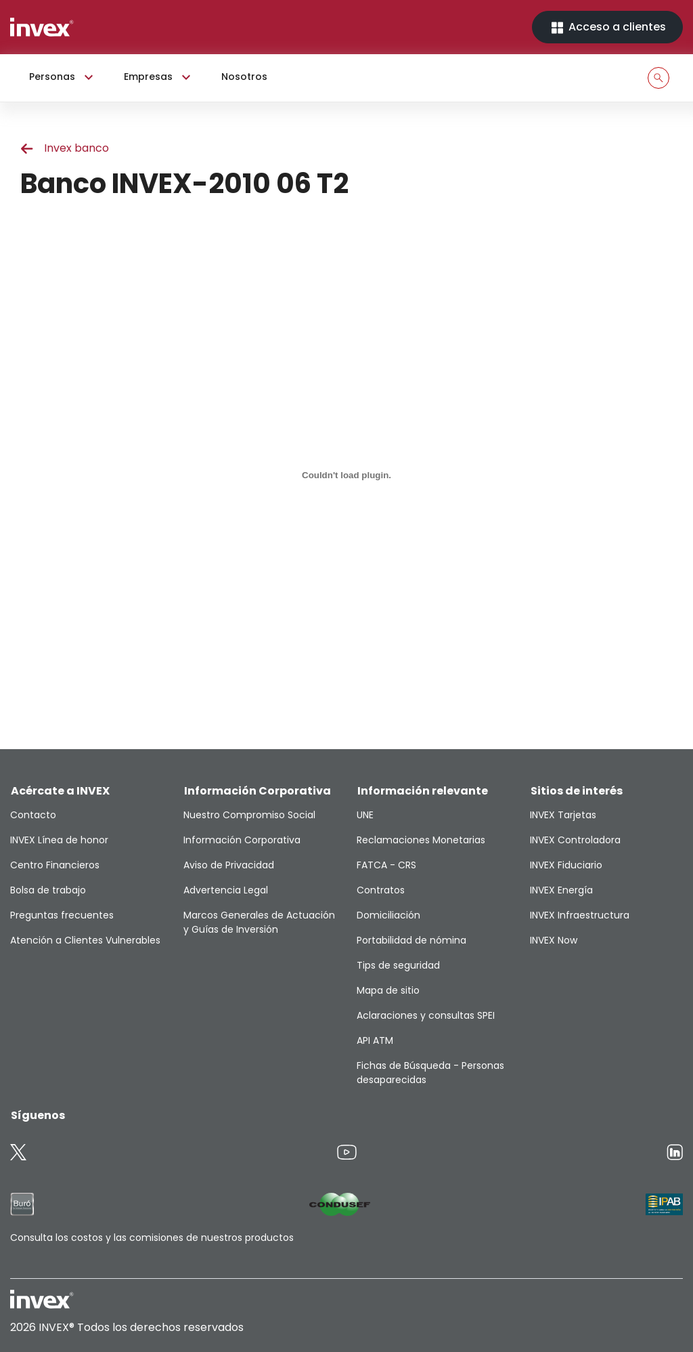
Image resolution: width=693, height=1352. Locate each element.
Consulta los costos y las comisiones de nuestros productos (152, 1237)
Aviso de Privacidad (228, 865)
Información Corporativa (241, 840)
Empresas (159, 77)
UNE (365, 815)
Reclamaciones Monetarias (421, 840)
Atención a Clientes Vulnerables (85, 940)
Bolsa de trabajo (48, 890)
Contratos (381, 890)
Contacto (33, 815)
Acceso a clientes (607, 27)
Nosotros (244, 76)
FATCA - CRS (386, 865)
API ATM (375, 1040)
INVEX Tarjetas (563, 815)
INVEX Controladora (575, 840)
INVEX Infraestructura (579, 915)
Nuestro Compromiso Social (249, 815)
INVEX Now (553, 940)
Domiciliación (388, 915)
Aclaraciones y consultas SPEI (426, 1015)
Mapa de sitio (388, 990)
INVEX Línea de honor (59, 840)
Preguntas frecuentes (62, 915)
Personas (63, 77)
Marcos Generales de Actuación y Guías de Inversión (259, 922)
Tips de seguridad (398, 965)
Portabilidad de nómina (411, 940)
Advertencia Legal (225, 890)
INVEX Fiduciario (566, 865)
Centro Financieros (54, 865)
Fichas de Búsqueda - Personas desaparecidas (430, 1072)
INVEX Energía (561, 890)
